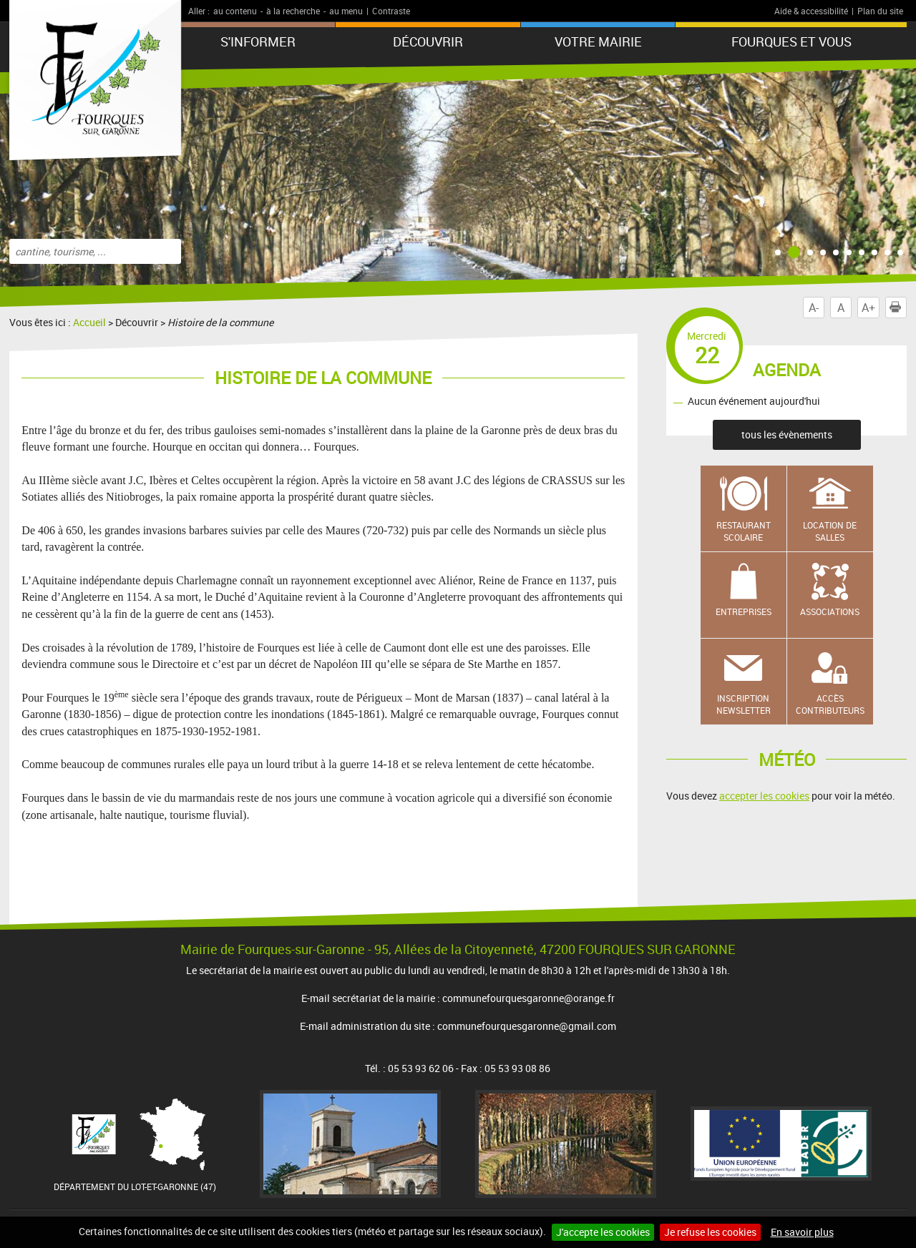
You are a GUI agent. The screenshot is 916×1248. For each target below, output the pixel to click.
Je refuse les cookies (710, 1232)
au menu (346, 10)
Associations (829, 611)
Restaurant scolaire (743, 531)
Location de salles (830, 531)
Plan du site (880, 10)
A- (814, 307)
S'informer (258, 41)
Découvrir (428, 41)
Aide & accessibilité (811, 10)
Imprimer (898, 307)
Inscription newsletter (743, 704)
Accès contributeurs (830, 704)
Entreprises (743, 611)
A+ (868, 307)
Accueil (89, 322)
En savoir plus (802, 1232)
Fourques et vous (791, 41)
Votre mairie (598, 41)
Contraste (391, 10)
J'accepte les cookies (603, 1232)
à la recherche (293, 10)
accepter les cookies (764, 795)
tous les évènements (786, 434)
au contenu (235, 10)
